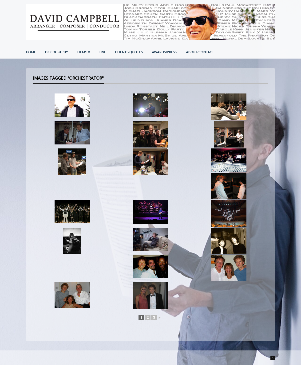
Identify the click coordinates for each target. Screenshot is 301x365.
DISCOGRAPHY (56, 52)
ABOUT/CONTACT (200, 52)
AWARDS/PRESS (164, 52)
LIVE (102, 52)
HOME (31, 52)
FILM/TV (83, 52)
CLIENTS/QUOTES (129, 52)
